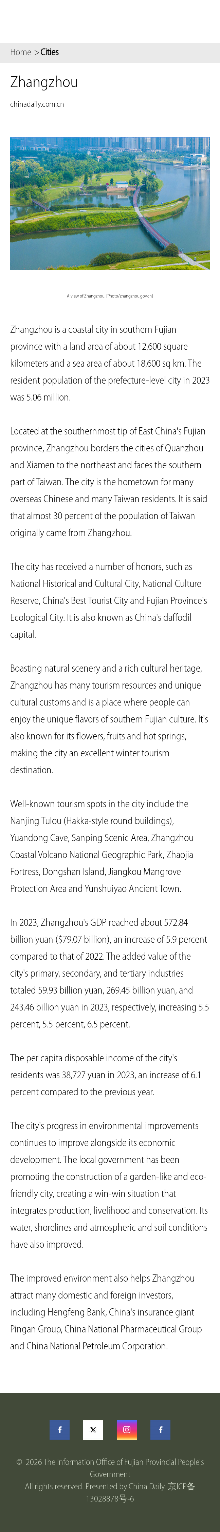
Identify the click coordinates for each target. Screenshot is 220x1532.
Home (20, 53)
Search (172, 21)
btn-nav (203, 21)
